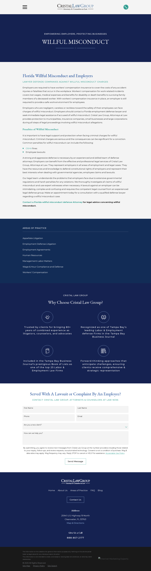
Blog (100, 490)
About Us (62, 490)
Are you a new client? (33, 425)
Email (80, 416)
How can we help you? (33, 433)
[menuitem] (75, 238)
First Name (28, 408)
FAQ (93, 490)
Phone (26, 416)
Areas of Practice (79, 490)
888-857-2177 (75, 537)
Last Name (82, 408)
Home (51, 490)
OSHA (29, 148)
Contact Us (75, 500)
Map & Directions (75, 523)
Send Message (75, 461)
